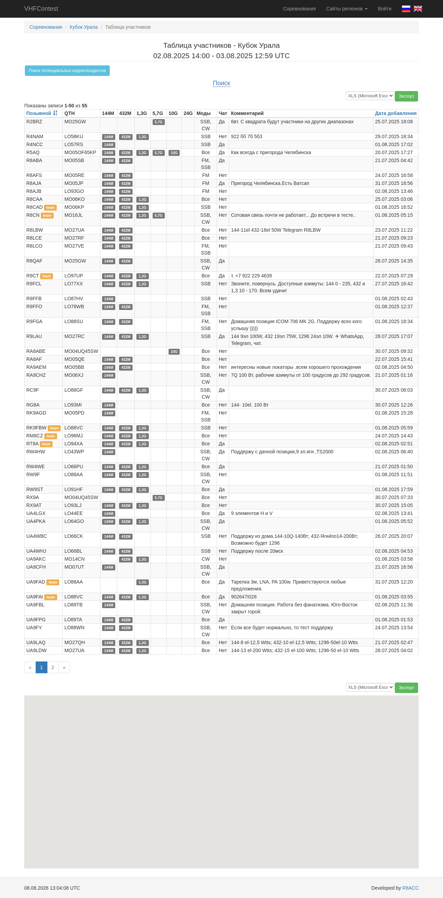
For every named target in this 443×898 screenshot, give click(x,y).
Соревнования (299, 8)
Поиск (221, 83)
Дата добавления (396, 113)
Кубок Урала (84, 27)
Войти (384, 8)
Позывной (38, 113)
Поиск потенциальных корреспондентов (67, 70)
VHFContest (41, 8)
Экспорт (406, 96)
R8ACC (411, 888)
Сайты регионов (347, 8)
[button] (280, 767)
